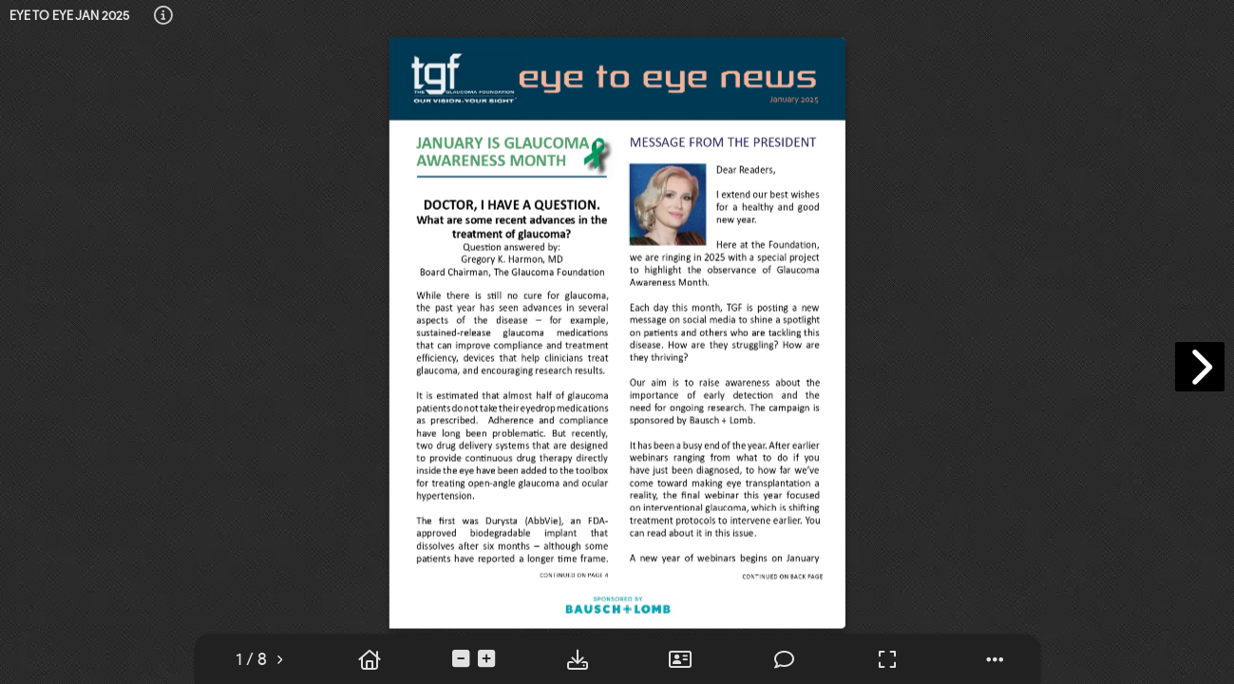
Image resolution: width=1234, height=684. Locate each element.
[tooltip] (163, 16)
